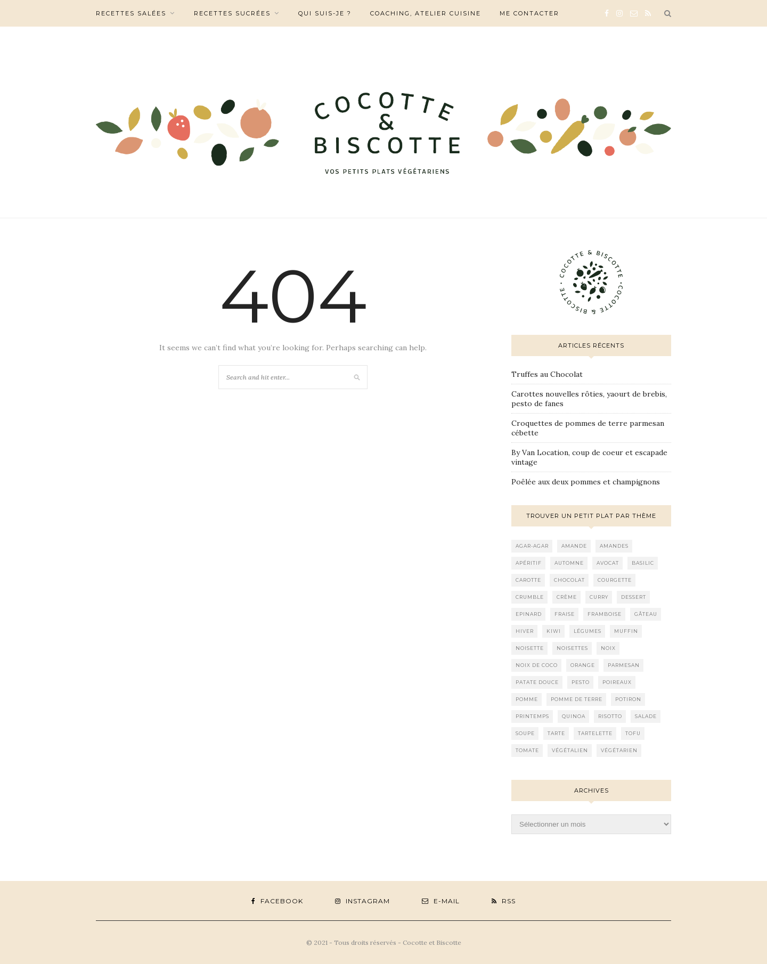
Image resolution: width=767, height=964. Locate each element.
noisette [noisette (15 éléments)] (530, 648)
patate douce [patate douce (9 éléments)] (537, 682)
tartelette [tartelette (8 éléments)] (595, 733)
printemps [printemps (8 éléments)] (532, 716)
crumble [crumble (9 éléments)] (530, 597)
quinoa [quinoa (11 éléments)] (573, 716)
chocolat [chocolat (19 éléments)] (569, 580)
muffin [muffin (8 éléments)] (626, 631)
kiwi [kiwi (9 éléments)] (553, 631)
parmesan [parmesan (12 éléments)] (624, 665)
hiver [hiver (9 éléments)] (525, 631)
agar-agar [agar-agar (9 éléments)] (532, 546)
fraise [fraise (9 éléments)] (564, 614)
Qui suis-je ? (325, 13)
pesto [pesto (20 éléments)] (581, 682)
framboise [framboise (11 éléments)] (605, 614)
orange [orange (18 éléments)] (582, 665)
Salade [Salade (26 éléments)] (646, 716)
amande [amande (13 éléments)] (574, 546)
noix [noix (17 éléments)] (608, 648)
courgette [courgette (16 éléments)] (615, 580)
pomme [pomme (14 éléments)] (527, 699)
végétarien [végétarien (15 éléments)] (619, 750)
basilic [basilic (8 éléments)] (643, 563)
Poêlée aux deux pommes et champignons (585, 482)
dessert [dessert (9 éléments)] (633, 597)
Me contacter (529, 13)
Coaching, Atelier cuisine (425, 13)
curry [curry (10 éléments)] (599, 597)
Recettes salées (131, 13)
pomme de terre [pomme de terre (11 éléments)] (576, 699)
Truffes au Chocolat (547, 374)
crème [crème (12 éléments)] (567, 597)
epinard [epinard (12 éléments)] (529, 614)
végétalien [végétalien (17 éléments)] (570, 750)
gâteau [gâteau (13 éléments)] (645, 614)
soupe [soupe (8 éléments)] (525, 733)
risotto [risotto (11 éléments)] (610, 716)
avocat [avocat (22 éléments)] (608, 563)
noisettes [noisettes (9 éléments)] (572, 648)
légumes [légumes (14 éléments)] (587, 631)
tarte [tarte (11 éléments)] (556, 733)
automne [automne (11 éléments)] (569, 563)
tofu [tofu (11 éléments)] (633, 733)
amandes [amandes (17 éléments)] (614, 546)
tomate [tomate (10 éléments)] (527, 750)
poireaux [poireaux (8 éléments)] (617, 682)
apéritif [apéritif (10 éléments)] (529, 563)
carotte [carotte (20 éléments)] (528, 580)
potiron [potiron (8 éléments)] (628, 699)
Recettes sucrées (232, 13)
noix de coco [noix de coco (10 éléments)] (537, 665)
